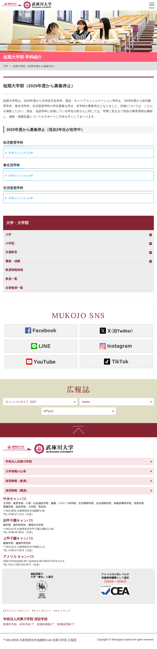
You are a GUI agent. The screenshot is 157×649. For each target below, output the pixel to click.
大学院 (9, 243)
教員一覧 (11, 278)
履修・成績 (12, 261)
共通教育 (11, 252)
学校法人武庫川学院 (18, 461)
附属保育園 (64, 624)
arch (49, 411)
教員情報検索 (14, 269)
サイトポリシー (42, 610)
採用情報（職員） (17, 490)
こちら (148, 106)
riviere (86, 401)
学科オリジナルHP (21, 153)
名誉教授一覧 (14, 287)
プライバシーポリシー (16, 610)
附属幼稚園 (44, 624)
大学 (8, 234)
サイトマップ (62, 610)
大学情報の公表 (15, 471)
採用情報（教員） (17, 481)
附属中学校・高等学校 (16, 624)
